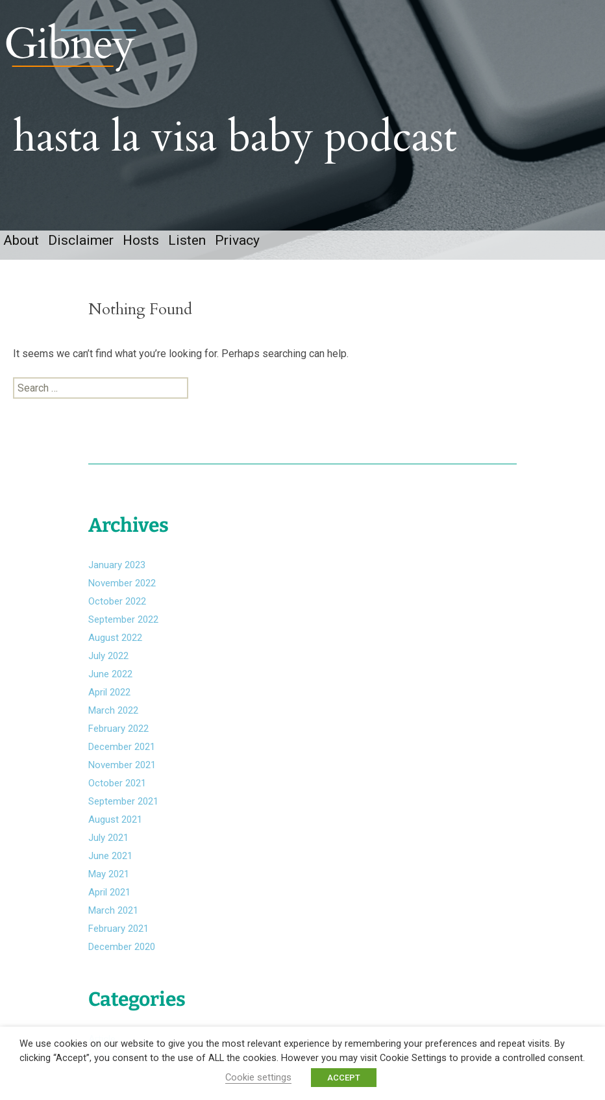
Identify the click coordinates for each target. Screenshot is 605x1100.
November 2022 (122, 583)
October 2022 (117, 601)
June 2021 (110, 856)
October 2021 (117, 783)
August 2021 (115, 819)
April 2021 (109, 892)
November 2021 (122, 765)
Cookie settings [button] (258, 1077)
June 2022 (110, 674)
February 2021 (118, 928)
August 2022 (115, 638)
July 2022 (108, 656)
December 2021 (121, 747)
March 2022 (113, 710)
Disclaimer (81, 240)
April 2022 (109, 692)
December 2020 (121, 947)
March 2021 (113, 910)
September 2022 (123, 619)
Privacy (237, 240)
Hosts (141, 240)
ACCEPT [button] (343, 1077)
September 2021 (123, 801)
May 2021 (108, 874)
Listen (187, 240)
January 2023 (116, 565)
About (21, 240)
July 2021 (108, 838)
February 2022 (118, 728)
